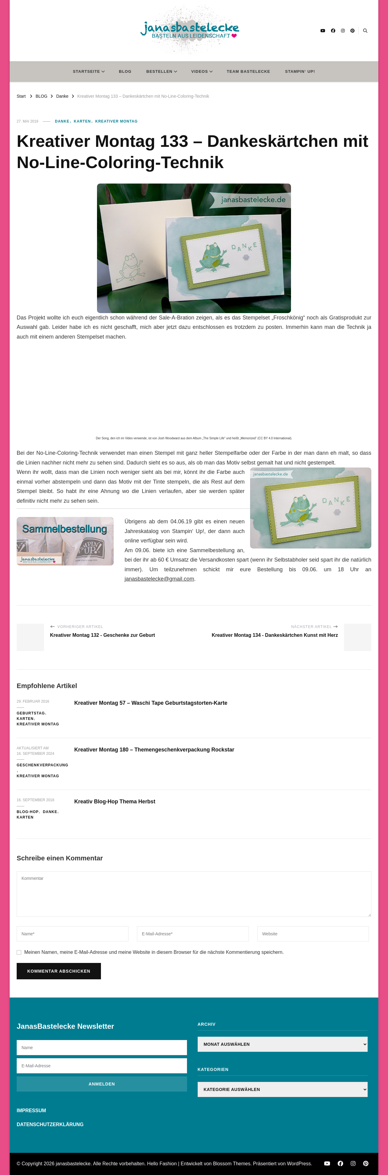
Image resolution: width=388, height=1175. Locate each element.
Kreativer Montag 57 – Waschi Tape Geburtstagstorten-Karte (160, 702)
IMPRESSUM (31, 1110)
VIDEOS (199, 71)
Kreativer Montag (116, 121)
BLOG (125, 71)
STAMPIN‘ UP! (300, 71)
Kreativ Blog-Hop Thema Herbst (120, 801)
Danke (62, 121)
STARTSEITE (86, 71)
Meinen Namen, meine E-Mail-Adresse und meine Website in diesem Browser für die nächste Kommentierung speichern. (154, 952)
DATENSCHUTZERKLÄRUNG (50, 1124)
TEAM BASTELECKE (248, 71)
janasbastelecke (73, 1163)
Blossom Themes (231, 1163)
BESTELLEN (159, 71)
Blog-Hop (28, 812)
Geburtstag (31, 713)
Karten (82, 121)
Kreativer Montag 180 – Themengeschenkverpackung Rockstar (164, 749)
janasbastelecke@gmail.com (159, 579)
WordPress (299, 1163)
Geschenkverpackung (42, 765)
